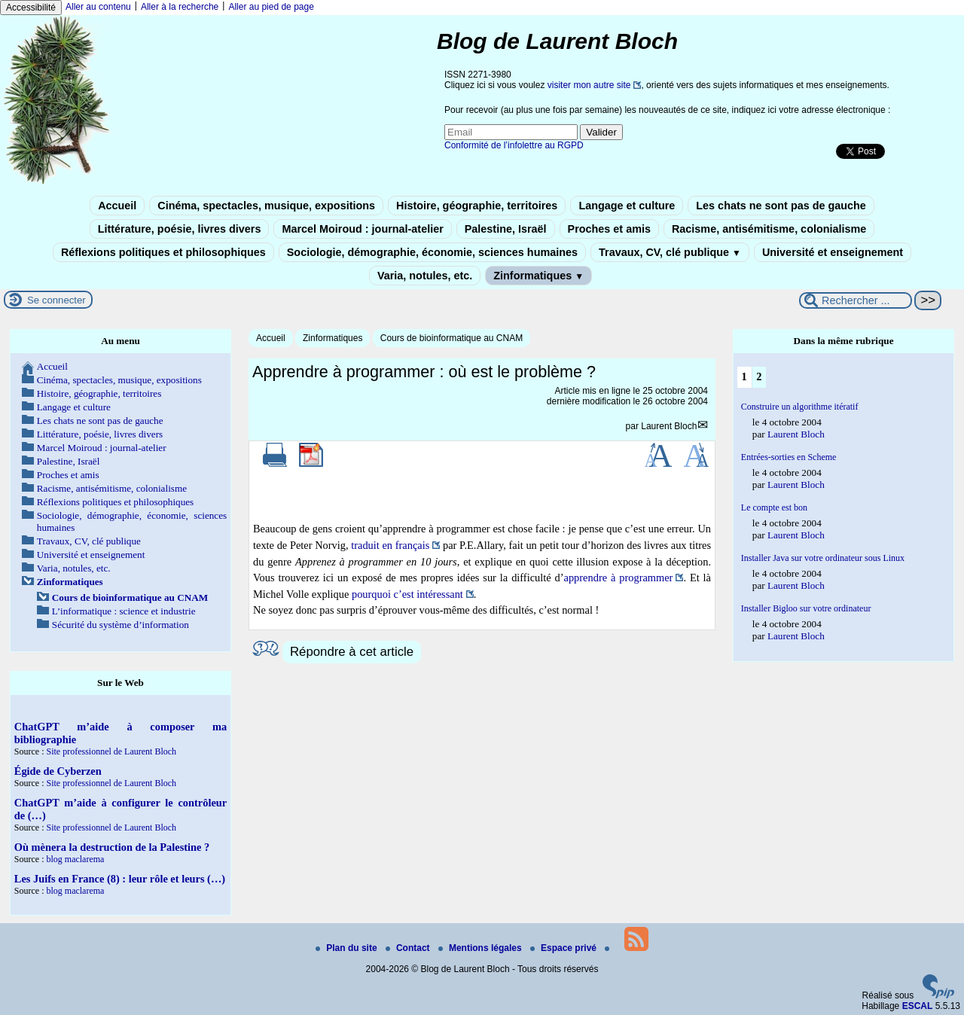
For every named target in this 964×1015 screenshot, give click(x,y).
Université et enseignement (832, 252)
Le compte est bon (774, 507)
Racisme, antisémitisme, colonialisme (769, 229)
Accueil (117, 206)
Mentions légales (481, 948)
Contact (409, 948)
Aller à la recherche (179, 7)
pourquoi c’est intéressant (407, 594)
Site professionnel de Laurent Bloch (111, 751)
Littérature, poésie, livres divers (179, 229)
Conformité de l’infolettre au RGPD (514, 145)
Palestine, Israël (506, 229)
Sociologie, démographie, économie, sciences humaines (432, 252)
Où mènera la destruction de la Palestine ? (111, 847)
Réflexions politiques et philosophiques (163, 252)
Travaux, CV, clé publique (670, 252)
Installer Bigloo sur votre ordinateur (806, 608)
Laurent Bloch (669, 426)
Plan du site (348, 948)
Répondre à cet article (351, 652)
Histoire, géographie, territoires (476, 206)
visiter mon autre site (589, 85)
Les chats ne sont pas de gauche (781, 206)
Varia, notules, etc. (424, 276)
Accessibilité (31, 7)
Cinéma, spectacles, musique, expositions (266, 206)
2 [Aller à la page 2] (758, 376)
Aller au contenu (98, 7)
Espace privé (564, 948)
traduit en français (390, 545)
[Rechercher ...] (855, 300)
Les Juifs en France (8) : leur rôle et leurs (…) (119, 879)
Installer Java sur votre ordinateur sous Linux (823, 558)
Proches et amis (609, 229)
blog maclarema (75, 859)
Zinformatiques (538, 276)
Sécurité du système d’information (120, 624)
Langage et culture (626, 206)
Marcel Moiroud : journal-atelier (362, 229)
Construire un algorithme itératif (800, 406)
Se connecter (56, 300)
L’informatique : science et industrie (124, 611)
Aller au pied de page (270, 7)
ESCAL (917, 1006)
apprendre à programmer (618, 578)
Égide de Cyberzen (58, 771)
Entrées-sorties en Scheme (789, 457)
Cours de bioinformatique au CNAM (451, 338)
